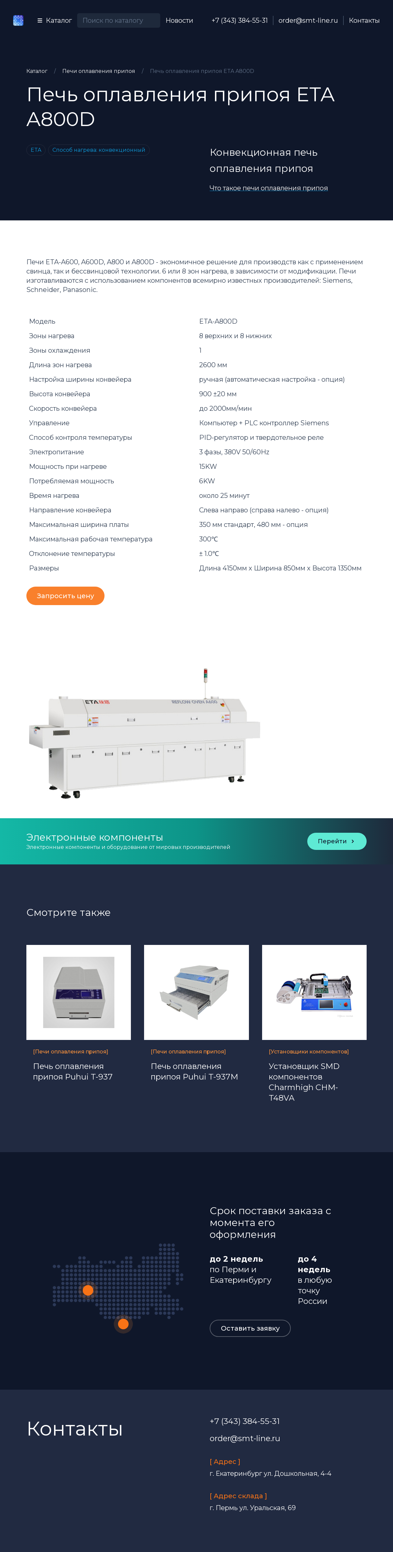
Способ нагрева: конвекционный (98, 150)
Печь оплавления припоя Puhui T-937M (194, 1071)
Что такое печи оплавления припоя (269, 188)
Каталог (37, 71)
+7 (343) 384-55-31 (240, 20)
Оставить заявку (250, 1328)
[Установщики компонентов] (309, 1052)
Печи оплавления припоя (99, 71)
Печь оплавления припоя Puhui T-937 (73, 1071)
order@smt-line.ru (308, 20)
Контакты (364, 20)
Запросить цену (65, 596)
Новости (179, 20)
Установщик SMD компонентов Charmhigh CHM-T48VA (304, 1082)
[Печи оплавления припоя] (70, 1052)
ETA (36, 150)
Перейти (337, 841)
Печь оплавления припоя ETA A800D (202, 71)
